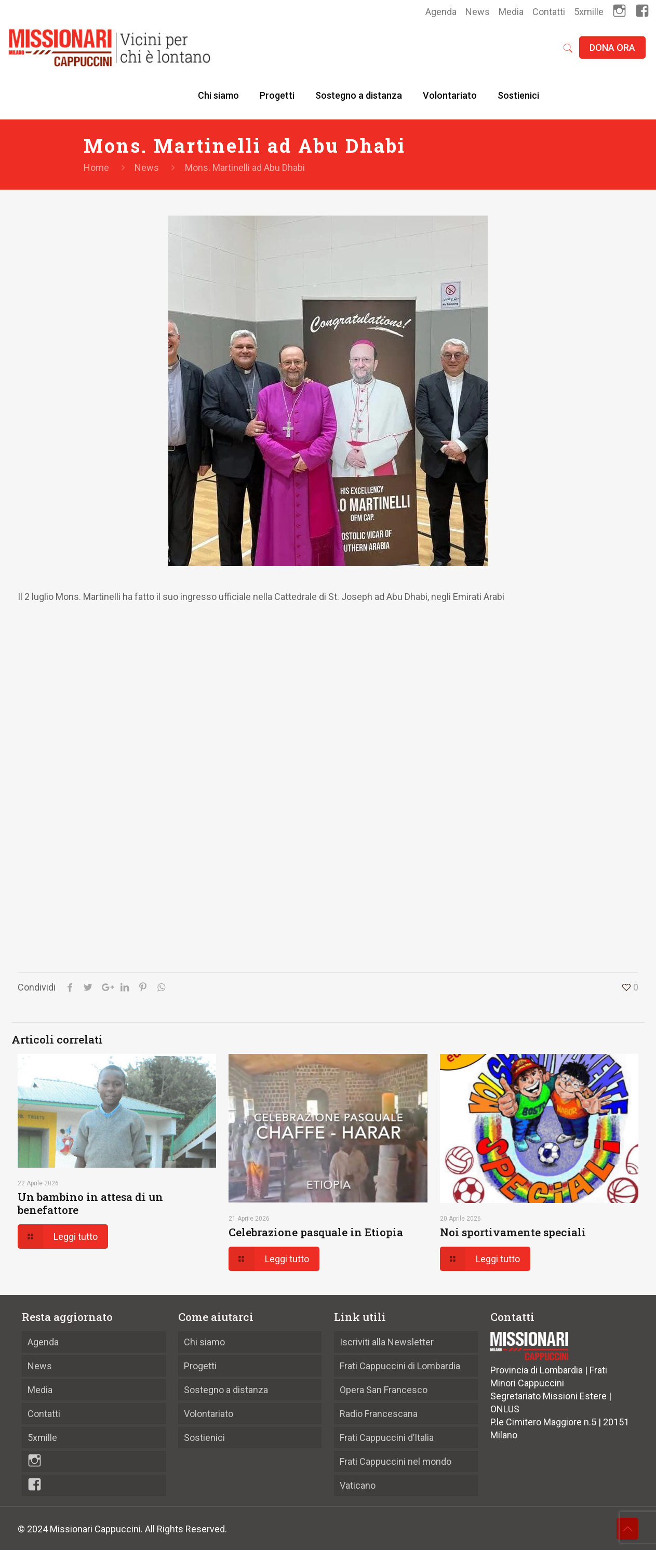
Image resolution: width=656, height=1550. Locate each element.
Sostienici (204, 1437)
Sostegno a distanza (226, 1389)
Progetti (200, 1365)
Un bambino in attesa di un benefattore (90, 1203)
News (477, 11)
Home (96, 167)
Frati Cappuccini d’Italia (387, 1437)
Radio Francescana (379, 1413)
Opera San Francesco (383, 1389)
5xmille (589, 11)
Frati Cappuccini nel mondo (395, 1461)
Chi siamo (204, 1342)
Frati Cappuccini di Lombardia (400, 1365)
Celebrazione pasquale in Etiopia (316, 1232)
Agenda (441, 11)
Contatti (548, 11)
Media (511, 11)
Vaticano (358, 1485)
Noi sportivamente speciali (513, 1232)
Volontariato (208, 1413)
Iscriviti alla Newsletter (387, 1342)
